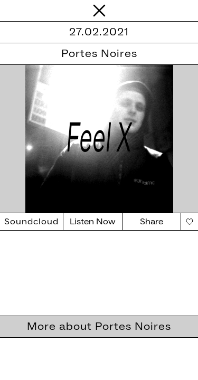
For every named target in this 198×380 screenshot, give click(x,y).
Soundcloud (31, 221)
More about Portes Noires (99, 327)
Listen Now (93, 221)
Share (151, 221)
